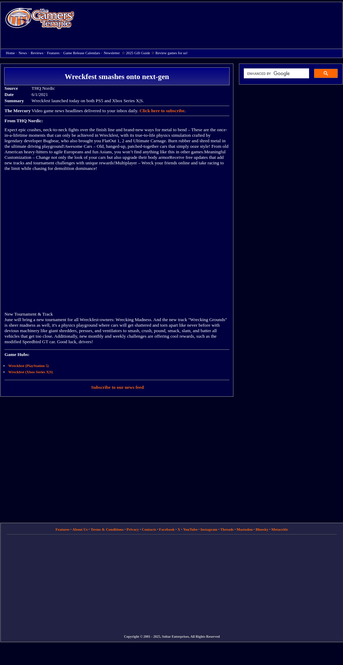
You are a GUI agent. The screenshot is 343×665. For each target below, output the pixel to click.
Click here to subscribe (161, 110)
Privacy (133, 529)
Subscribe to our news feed (117, 387)
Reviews (37, 53)
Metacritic (279, 529)
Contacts (149, 529)
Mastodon (245, 529)
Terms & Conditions (107, 529)
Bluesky (262, 529)
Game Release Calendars (81, 53)
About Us (79, 529)
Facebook (167, 529)
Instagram (209, 529)
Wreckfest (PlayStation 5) (28, 366)
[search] (275, 73)
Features (53, 53)
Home (39, 18)
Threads (227, 529)
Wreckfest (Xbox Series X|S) (30, 372)
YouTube (190, 529)
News (23, 53)
